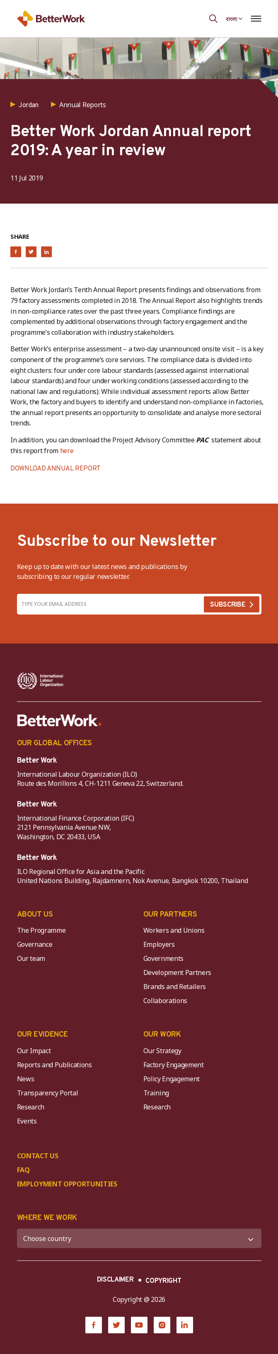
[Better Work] (59, 720)
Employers (159, 944)
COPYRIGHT (163, 1281)
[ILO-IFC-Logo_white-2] (40, 680)
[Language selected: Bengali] (234, 19)
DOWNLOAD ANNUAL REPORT (55, 469)
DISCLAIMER (115, 1280)
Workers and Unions (174, 930)
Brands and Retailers (174, 986)
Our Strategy (162, 1050)
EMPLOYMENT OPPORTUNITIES (67, 1183)
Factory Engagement (173, 1064)
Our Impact (34, 1050)
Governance (35, 944)
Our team (31, 958)
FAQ (23, 1169)
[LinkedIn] (184, 1325)
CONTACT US (37, 1155)
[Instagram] (162, 1325)
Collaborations (165, 1000)
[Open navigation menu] (256, 18)
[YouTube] (139, 1325)
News (25, 1078)
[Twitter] (116, 1325)
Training (156, 1092)
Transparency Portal (47, 1092)
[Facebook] (93, 1325)
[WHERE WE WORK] (139, 1238)
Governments (163, 958)
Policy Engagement (173, 1078)
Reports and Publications (54, 1064)
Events (27, 1121)
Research (30, 1107)
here (67, 451)
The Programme (41, 930)
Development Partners (177, 972)
